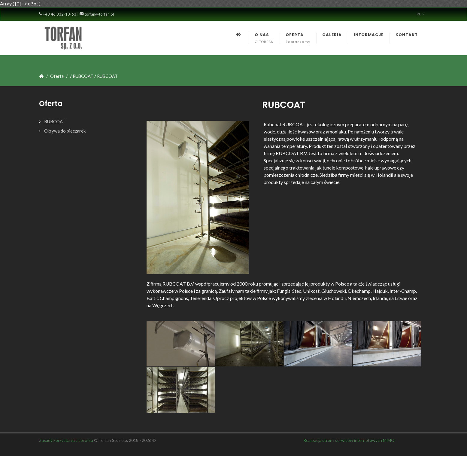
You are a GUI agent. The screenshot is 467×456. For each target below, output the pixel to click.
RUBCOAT (54, 121)
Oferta (57, 76)
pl (421, 14)
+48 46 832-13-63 (57, 14)
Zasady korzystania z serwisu (66, 440)
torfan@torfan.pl (97, 14)
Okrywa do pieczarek (65, 130)
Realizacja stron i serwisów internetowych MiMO (349, 440)
